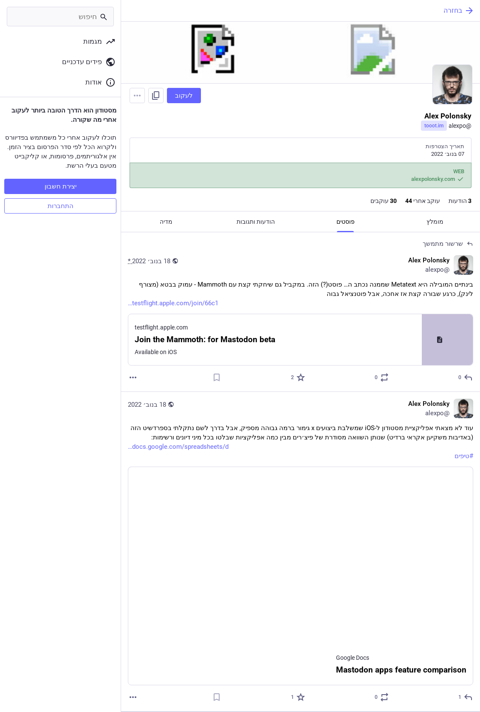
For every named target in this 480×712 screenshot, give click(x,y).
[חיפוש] (60, 16)
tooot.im (433, 126)
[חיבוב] (297, 377)
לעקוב (184, 95)
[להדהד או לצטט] (381, 377)
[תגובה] (465, 697)
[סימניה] (217, 377)
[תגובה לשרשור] (465, 377)
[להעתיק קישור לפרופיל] (156, 95)
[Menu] (137, 95)
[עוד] (133, 377)
